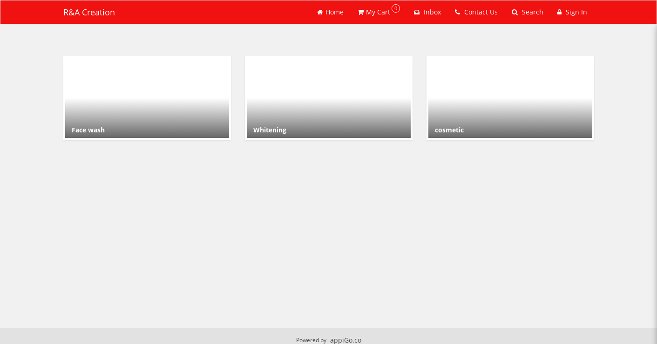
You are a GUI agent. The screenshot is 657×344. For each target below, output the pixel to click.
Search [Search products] (527, 11)
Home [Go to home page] (330, 11)
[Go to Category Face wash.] (147, 98)
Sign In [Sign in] (572, 11)
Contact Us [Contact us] (476, 11)
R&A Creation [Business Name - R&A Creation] (89, 12)
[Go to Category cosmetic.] (510, 98)
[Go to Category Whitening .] (329, 98)
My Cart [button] (379, 10)
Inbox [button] (427, 11)
